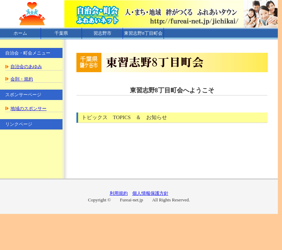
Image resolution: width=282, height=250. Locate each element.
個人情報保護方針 (150, 193)
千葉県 (61, 33)
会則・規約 (21, 79)
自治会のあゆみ (26, 66)
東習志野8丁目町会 (143, 33)
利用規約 (119, 193)
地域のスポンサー (28, 108)
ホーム (20, 33)
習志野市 (102, 33)
